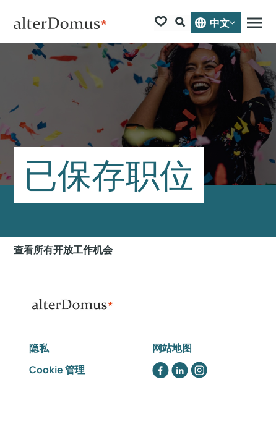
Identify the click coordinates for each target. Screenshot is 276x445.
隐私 (40, 348)
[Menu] (254, 23)
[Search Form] (182, 23)
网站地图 (172, 348)
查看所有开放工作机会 (63, 249)
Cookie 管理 (57, 369)
